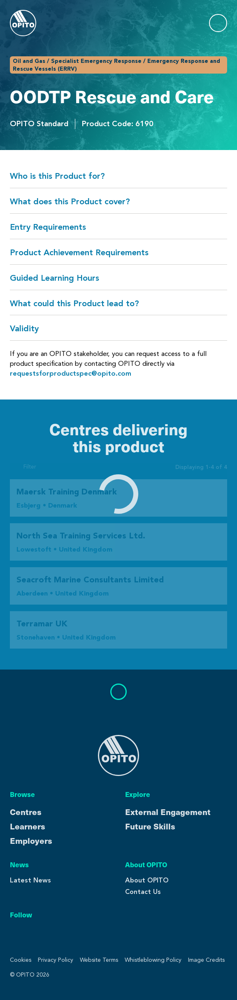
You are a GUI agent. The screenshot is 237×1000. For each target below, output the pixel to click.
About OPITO (147, 880)
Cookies (20, 959)
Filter (23, 467)
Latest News (30, 880)
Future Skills (150, 826)
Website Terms (99, 959)
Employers (31, 840)
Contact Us (143, 892)
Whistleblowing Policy (153, 959)
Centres (26, 812)
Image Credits (206, 959)
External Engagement (168, 812)
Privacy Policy (55, 959)
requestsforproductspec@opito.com (70, 373)
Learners (27, 826)
